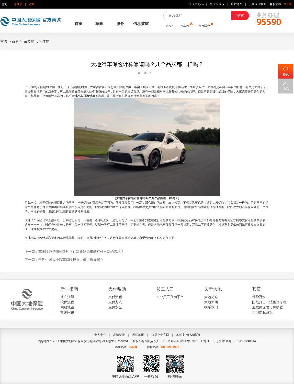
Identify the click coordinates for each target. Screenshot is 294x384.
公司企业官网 (258, 4)
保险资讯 (30, 41)
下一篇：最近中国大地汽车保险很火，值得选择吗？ (64, 260)
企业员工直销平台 (170, 297)
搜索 (240, 15)
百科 (15, 41)
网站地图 (236, 4)
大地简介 (211, 297)
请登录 (17, 4)
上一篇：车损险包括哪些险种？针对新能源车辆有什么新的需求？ (74, 252)
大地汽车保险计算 (83, 96)
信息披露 (141, 24)
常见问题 (67, 312)
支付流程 (115, 297)
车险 (99, 24)
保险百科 (259, 297)
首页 (78, 24)
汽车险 (186, 26)
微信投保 (215, 4)
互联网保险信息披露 (267, 307)
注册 (32, 4)
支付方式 (115, 302)
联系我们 (211, 307)
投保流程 (67, 302)
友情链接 (119, 335)
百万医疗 (205, 26)
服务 (120, 24)
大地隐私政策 (262, 312)
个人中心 (195, 4)
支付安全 (115, 307)
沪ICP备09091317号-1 (194, 341)
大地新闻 (211, 302)
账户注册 (67, 297)
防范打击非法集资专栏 (269, 302)
